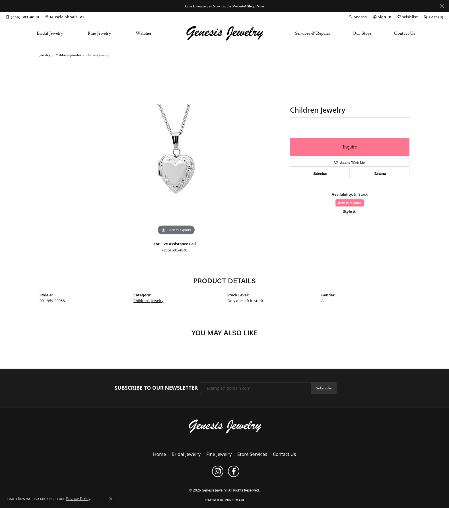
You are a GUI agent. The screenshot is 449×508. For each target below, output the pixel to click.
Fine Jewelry (99, 33)
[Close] (442, 6)
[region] (176, 151)
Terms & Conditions (217, 480)
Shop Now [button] (256, 6)
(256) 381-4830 (174, 250)
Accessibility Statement (253, 480)
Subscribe (323, 388)
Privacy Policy (188, 480)
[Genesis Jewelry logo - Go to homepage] (225, 33)
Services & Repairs (312, 33)
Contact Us (404, 33)
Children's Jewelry (68, 55)
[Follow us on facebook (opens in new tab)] (233, 471)
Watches (144, 33)
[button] (358, 17)
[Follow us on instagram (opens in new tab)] (217, 471)
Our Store (362, 33)
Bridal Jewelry (50, 33)
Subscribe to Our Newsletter (156, 388)
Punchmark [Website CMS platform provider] (234, 500)
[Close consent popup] (110, 499)
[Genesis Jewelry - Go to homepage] (224, 426)
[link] (22, 17)
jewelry (45, 55)
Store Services (252, 454)
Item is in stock (350, 203)
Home (159, 454)
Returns (380, 173)
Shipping (320, 173)
